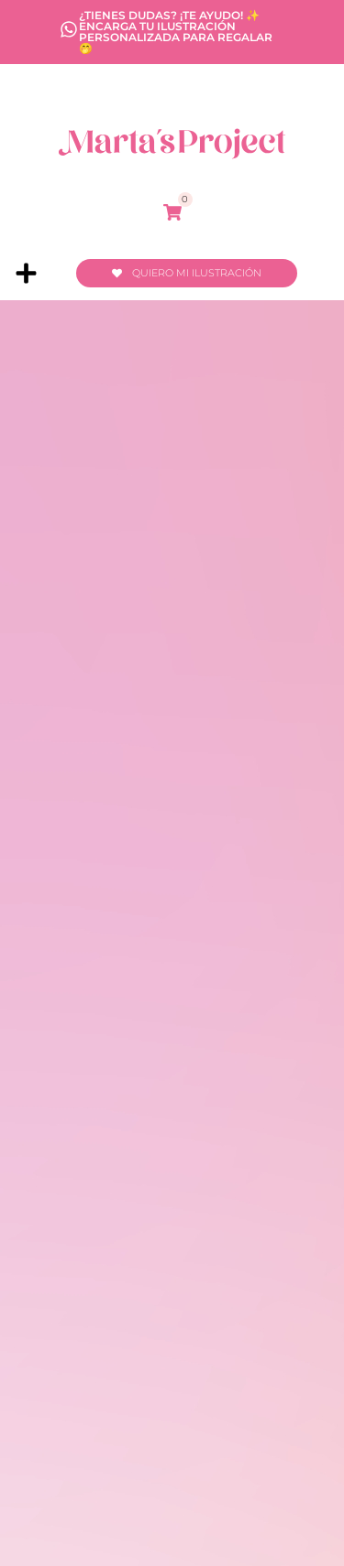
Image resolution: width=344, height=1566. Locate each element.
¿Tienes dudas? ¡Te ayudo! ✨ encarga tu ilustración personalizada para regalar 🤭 (175, 31)
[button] (26, 272)
